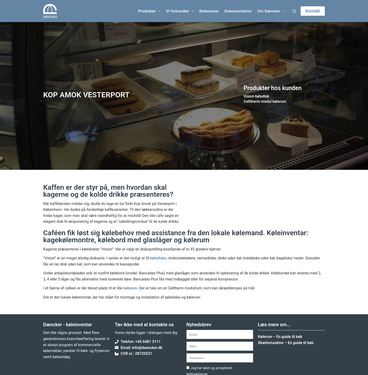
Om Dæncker (272, 11)
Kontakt (312, 10)
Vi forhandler (181, 11)
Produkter (150, 11)
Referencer (209, 11)
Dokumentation (238, 11)
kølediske (158, 258)
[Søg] (294, 11)
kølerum (130, 288)
